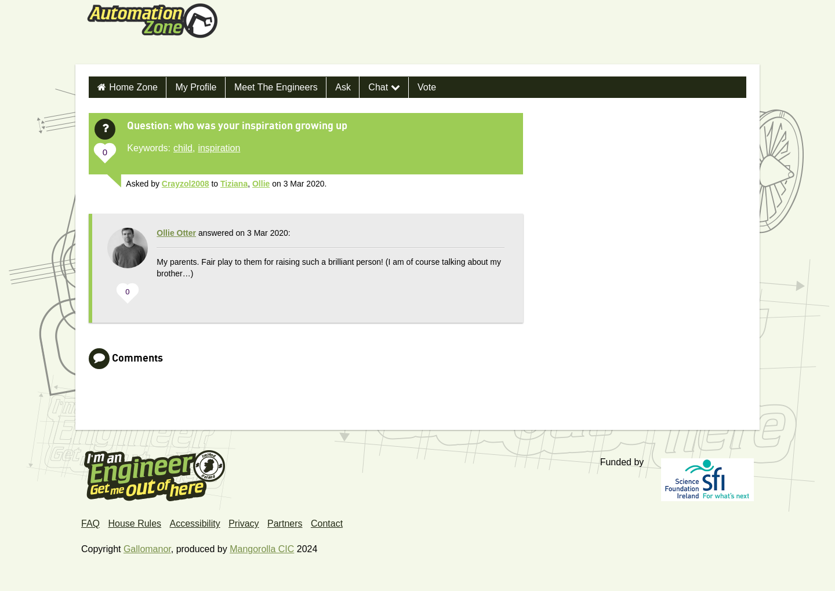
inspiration (219, 148)
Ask (343, 87)
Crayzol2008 (185, 183)
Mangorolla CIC (262, 549)
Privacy (243, 523)
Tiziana (234, 183)
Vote (427, 87)
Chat (384, 87)
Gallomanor (147, 549)
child (183, 148)
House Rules (134, 523)
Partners (284, 523)
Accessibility (195, 523)
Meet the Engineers (276, 87)
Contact (327, 523)
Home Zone (133, 87)
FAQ (90, 523)
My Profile (195, 87)
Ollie (261, 183)
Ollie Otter (176, 233)
